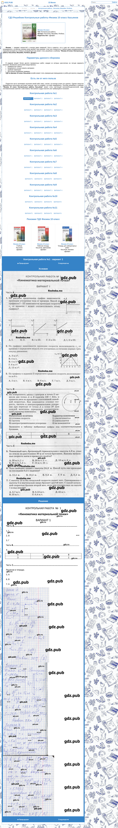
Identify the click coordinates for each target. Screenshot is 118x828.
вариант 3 (48, 98)
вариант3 (48, 179)
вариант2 (38, 179)
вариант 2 (38, 98)
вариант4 (57, 179)
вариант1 (29, 179)
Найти (114, 2)
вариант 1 (28, 98)
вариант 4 (58, 98)
